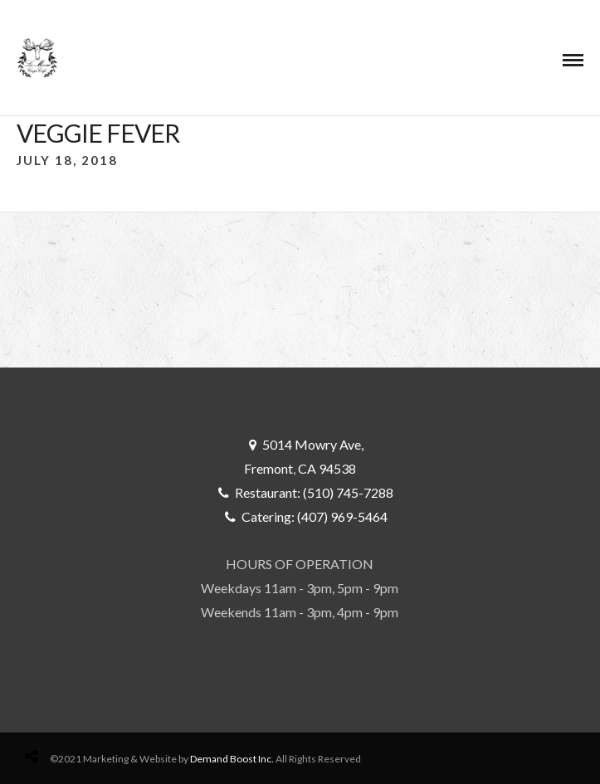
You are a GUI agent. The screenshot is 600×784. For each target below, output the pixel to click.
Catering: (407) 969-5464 (314, 516)
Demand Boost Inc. (232, 758)
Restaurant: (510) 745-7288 (314, 492)
